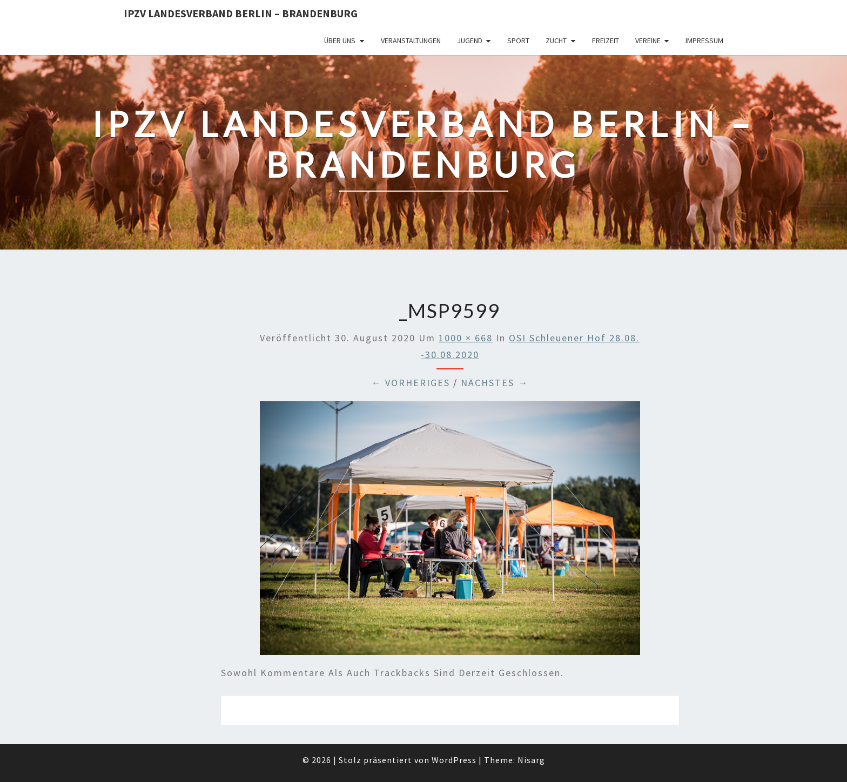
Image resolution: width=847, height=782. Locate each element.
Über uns (339, 40)
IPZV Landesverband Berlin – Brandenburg (241, 13)
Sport (518, 40)
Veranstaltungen (411, 40)
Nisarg (531, 759)
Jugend (469, 40)
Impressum (704, 40)
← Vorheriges (410, 382)
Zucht (556, 40)
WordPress (454, 759)
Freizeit (605, 40)
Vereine (648, 40)
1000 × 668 (466, 338)
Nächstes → (494, 382)
